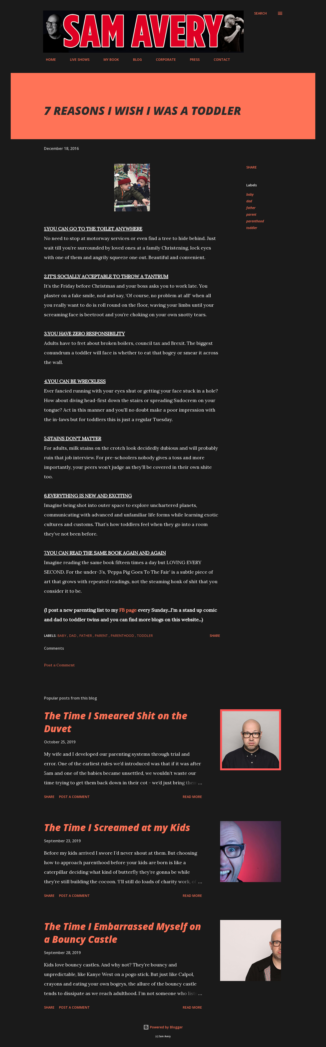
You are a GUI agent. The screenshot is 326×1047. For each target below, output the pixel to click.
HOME (48, 59)
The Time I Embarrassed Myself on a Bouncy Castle (122, 932)
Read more (192, 796)
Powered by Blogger (163, 1027)
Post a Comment (59, 665)
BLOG (134, 59)
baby (250, 194)
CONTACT (219, 59)
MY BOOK (108, 59)
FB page (128, 610)
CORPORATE (163, 59)
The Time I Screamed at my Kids (117, 827)
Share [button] (251, 167)
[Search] (260, 13)
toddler (251, 227)
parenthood (255, 221)
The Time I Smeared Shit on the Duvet (115, 722)
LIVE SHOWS (77, 59)
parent (251, 214)
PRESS (192, 59)
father (251, 207)
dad (249, 201)
